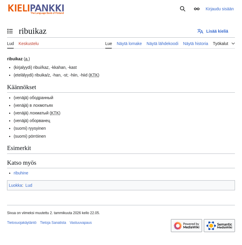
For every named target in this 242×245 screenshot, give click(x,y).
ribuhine (21, 173)
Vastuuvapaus (81, 223)
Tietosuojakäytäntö (21, 223)
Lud (28, 185)
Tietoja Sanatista (53, 223)
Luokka (15, 185)
